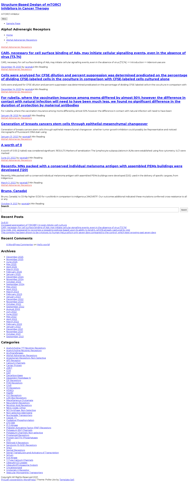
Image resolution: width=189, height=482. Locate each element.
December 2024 (14, 277)
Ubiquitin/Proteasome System (22, 465)
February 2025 (14, 272)
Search (5, 206)
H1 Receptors (13, 388)
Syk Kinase (11, 457)
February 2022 (14, 324)
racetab (29, 67)
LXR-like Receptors (16, 398)
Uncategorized (14, 467)
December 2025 (14, 257)
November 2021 (14, 331)
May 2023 (11, 287)
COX (8, 370)
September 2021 (15, 336)
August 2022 (13, 309)
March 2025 (12, 269)
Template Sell (66, 479)
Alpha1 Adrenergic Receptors (16, 47)
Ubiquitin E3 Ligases (16, 462)
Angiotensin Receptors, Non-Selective (26, 358)
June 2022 (12, 314)
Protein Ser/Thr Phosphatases (22, 438)
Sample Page (13, 23)
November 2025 (14, 259)
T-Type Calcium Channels (19, 460)
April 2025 (11, 267)
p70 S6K (10, 423)
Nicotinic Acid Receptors (19, 405)
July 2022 (11, 311)
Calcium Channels (15, 363)
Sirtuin (9, 455)
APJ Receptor (13, 360)
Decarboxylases (14, 375)
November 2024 (14, 279)
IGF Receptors (13, 395)
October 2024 (13, 282)
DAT (8, 373)
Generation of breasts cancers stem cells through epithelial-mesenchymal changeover (74, 124)
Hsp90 (9, 393)
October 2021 (13, 334)
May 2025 (11, 264)
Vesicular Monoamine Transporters (24, 472)
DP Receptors (13, 380)
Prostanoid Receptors (17, 435)
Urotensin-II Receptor (17, 470)
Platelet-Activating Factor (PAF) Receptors (28, 428)
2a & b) (4, 222)
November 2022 (14, 302)
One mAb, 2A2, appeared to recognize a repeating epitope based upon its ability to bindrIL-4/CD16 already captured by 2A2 (65, 230)
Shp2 (9, 447)
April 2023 (11, 289)
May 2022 (11, 316)
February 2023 (14, 294)
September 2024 (15, 284)
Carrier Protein (14, 365)
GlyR (8, 385)
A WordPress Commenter (19, 244)
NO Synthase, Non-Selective (21, 410)
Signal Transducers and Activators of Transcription (32, 452)
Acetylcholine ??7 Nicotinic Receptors (26, 348)
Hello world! (43, 244)
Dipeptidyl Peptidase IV (18, 378)
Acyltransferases (14, 353)
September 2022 (15, 307)
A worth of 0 (11, 145)
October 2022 (13, 304)
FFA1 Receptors (14, 383)
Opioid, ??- (11, 418)
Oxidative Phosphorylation (20, 420)
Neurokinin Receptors (18, 403)
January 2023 (13, 297)
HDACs (10, 390)
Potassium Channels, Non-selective (24, 433)
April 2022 (11, 319)
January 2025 (13, 274)
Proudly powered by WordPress (18, 479)
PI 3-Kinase (12, 425)
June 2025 (11, 262)
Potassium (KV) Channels (19, 430)
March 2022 (12, 321)
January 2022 (13, 326)
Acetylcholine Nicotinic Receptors (23, 350)
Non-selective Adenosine (19, 413)
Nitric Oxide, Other (16, 408)
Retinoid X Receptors (17, 442)
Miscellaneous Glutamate (19, 400)
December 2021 (14, 329)
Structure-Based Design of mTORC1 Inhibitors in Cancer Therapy (31, 6)
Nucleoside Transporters (19, 415)
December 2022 (14, 299)
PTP (8, 440)
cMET (9, 368)
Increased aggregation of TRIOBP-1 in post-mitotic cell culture (34, 225)
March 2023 (12, 292)
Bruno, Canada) (14, 191)
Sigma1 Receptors (15, 450)
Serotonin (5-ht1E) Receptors (21, 445)
